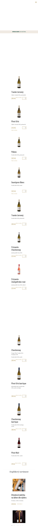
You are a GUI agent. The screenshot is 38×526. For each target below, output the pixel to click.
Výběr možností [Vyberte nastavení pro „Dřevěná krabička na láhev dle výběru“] (19, 503)
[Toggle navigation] (2, 2)
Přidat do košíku (19, 97)
